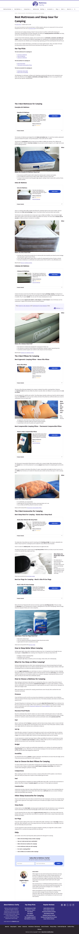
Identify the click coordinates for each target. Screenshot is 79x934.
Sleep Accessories (21, 13)
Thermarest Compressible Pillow (24, 65)
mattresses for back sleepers (40, 305)
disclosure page (32, 28)
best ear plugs (32, 644)
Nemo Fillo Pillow (21, 63)
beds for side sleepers (24, 305)
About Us (69, 9)
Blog (57, 9)
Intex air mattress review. (26, 262)
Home (16, 13)
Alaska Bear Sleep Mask (22, 71)
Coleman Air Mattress (22, 57)
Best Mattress (17, 9)
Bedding (42, 9)
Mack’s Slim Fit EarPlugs (22, 72)
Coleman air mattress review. (27, 352)
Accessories (50, 9)
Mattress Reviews (7, 9)
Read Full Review (36, 199)
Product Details (20, 130)
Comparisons (27, 9)
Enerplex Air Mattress (22, 54)
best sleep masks (31, 576)
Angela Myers (18, 24)
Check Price (55, 116)
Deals (62, 9)
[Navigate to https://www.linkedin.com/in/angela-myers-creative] (24, 885)
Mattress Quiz (36, 9)
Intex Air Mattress (21, 56)
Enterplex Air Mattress (35, 706)
